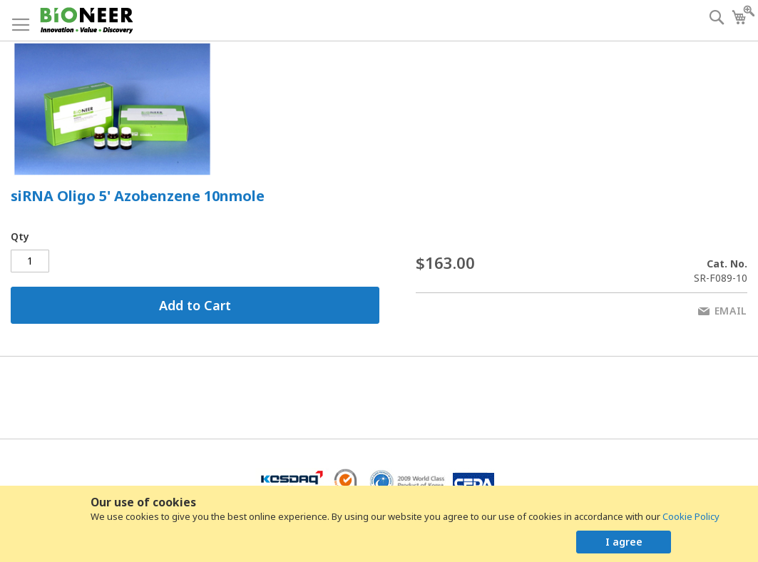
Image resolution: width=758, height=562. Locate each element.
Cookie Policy (690, 516)
